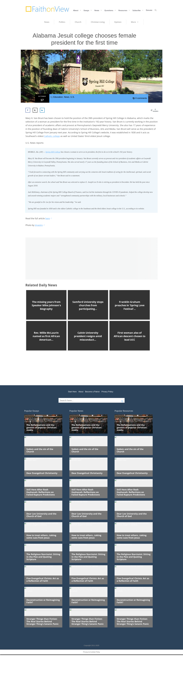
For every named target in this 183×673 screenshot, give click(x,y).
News (98, 10)
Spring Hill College (53, 152)
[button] (156, 10)
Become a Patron (92, 392)
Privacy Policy (107, 392)
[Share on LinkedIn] (42, 110)
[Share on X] (35, 110)
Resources (124, 10)
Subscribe (139, 10)
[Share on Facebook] (27, 110)
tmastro (40, 225)
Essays (88, 10)
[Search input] (89, 400)
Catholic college (52, 136)
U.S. (72, 97)
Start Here (72, 392)
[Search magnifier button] (122, 400)
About (77, 10)
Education (58, 97)
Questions (110, 10)
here (48, 218)
